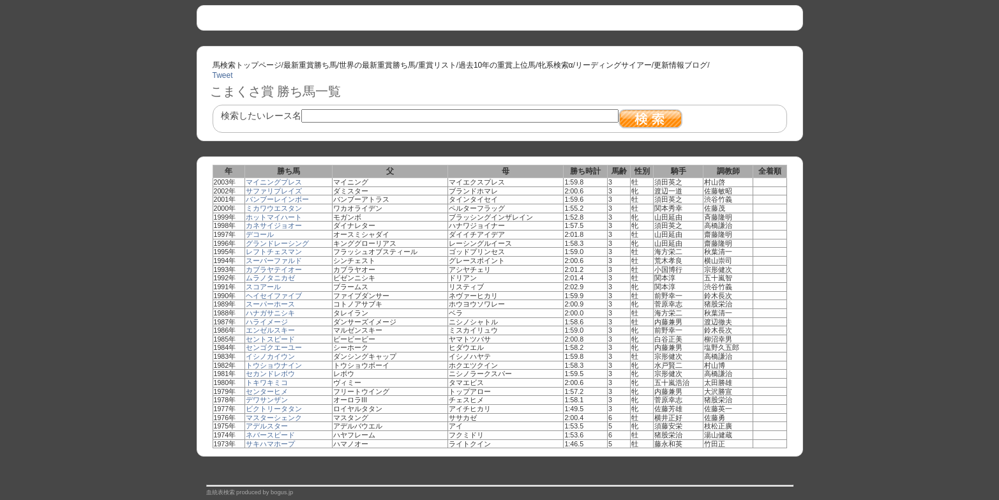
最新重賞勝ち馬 (310, 65)
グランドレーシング (277, 243)
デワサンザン (267, 400)
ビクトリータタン (274, 409)
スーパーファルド (274, 260)
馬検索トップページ (247, 65)
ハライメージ (267, 322)
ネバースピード (270, 435)
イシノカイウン (270, 356)
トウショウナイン (274, 365)
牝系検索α (555, 65)
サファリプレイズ (274, 191)
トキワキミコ (267, 382)
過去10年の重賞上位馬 (497, 65)
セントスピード (270, 339)
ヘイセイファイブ (274, 295)
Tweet (223, 75)
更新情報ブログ (680, 65)
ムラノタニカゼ (270, 278)
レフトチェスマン (274, 251)
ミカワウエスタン (274, 208)
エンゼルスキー (270, 330)
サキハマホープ (270, 444)
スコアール (263, 287)
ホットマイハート (274, 217)
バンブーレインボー (277, 199)
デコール (260, 234)
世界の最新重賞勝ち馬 (377, 65)
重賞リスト (437, 65)
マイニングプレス (274, 182)
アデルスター (267, 426)
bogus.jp (282, 492)
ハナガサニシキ (270, 313)
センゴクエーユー (274, 347)
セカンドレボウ (270, 373)
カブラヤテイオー (274, 269)
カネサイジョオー (274, 225)
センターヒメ (267, 391)
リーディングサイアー (613, 65)
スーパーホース (270, 304)
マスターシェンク (274, 417)
